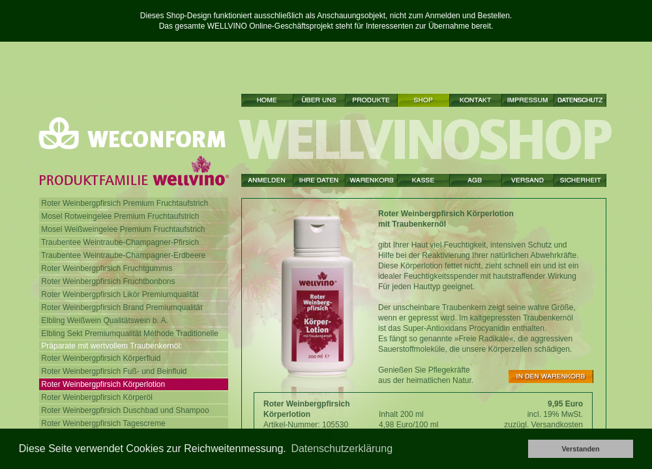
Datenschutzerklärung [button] (342, 448)
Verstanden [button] (580, 449)
